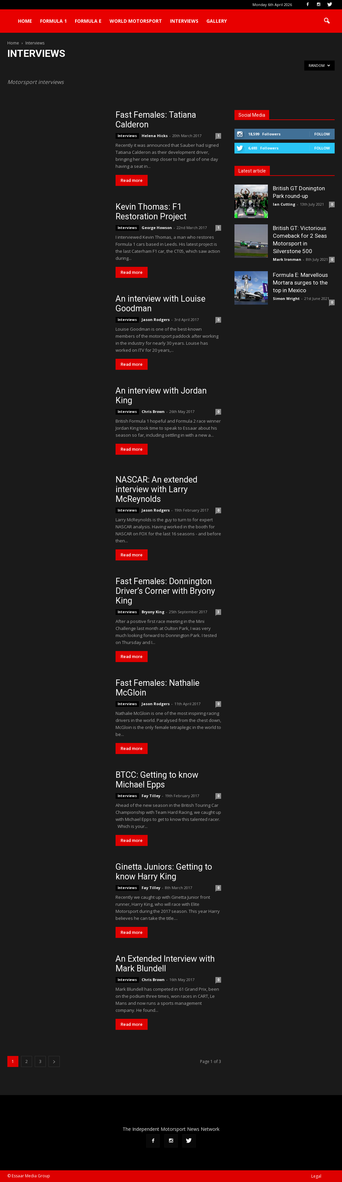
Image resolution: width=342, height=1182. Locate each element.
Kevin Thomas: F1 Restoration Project (151, 211)
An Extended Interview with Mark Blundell (165, 963)
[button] (327, 21)
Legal (316, 1176)
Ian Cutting (284, 204)
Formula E (88, 21)
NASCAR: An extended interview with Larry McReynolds (156, 489)
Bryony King (153, 611)
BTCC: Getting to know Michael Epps (157, 779)
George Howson (157, 227)
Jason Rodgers (156, 319)
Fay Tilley (151, 795)
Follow (322, 133)
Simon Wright (286, 298)
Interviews (184, 21)
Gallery (216, 21)
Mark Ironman (287, 259)
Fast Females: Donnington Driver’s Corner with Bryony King (165, 591)
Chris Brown (153, 411)
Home (25, 21)
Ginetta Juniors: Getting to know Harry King (164, 871)
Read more (132, 180)
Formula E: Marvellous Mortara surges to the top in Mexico (300, 283)
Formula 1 (53, 21)
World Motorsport (136, 21)
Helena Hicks (155, 135)
